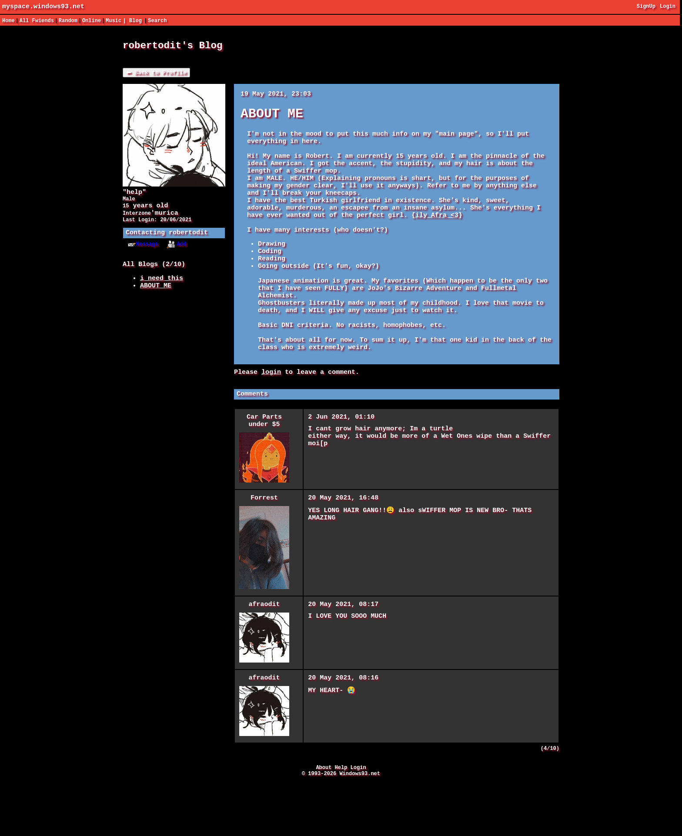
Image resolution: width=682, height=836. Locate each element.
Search (157, 20)
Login (667, 7)
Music (113, 20)
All (37, 20)
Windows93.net (359, 829)
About (323, 821)
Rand (68, 20)
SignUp (646, 7)
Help (341, 821)
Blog (135, 20)
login (271, 417)
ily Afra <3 (436, 237)
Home (8, 20)
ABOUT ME (155, 299)
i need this (161, 290)
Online (91, 20)
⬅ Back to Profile (156, 75)
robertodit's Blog (173, 46)
